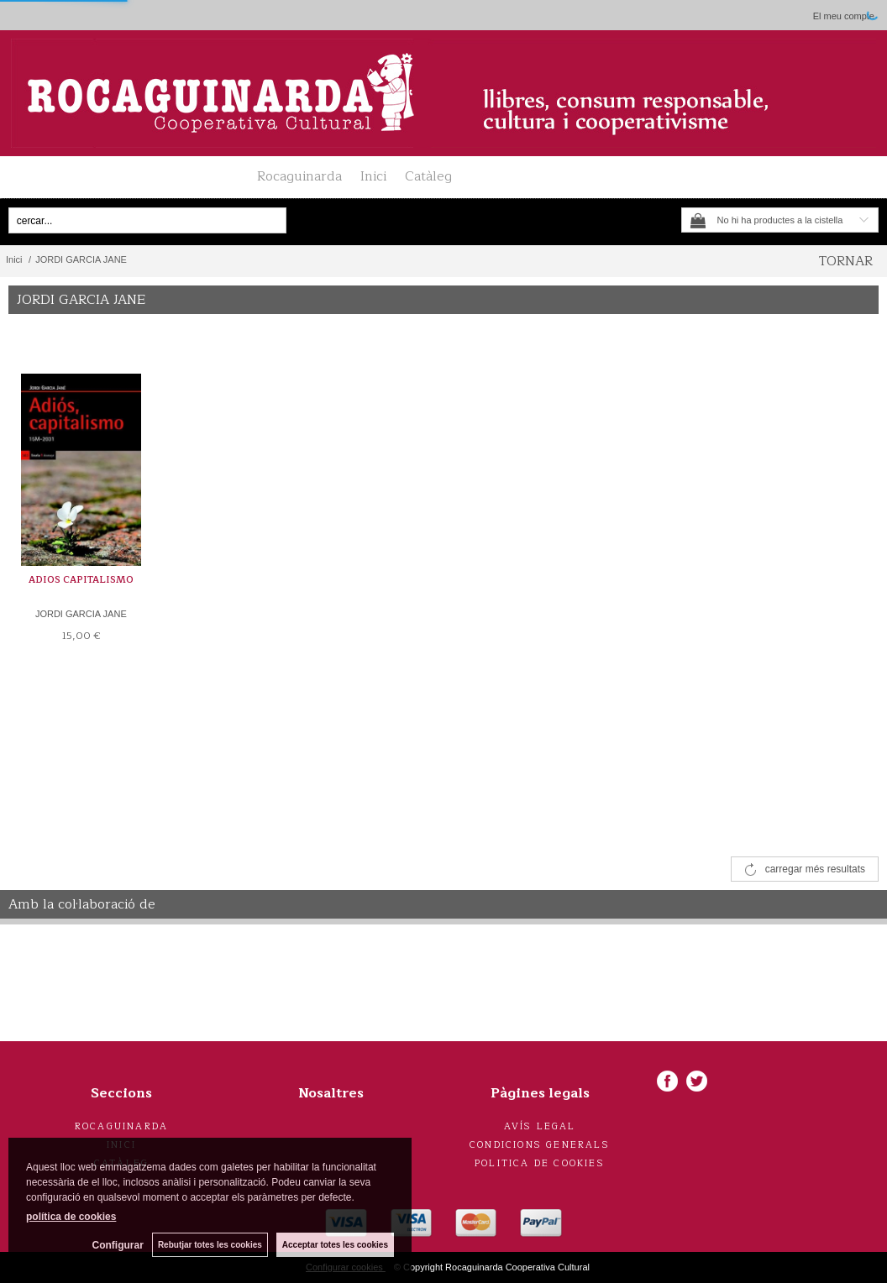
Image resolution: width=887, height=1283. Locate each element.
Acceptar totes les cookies (335, 1244)
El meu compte (843, 16)
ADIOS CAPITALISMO (81, 580)
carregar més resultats (815, 869)
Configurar (118, 1245)
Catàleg (428, 176)
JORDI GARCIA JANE (81, 614)
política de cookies (71, 1217)
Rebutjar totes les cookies (210, 1244)
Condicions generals (540, 1145)
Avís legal (540, 1126)
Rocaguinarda (299, 176)
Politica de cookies (540, 1163)
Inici (373, 176)
